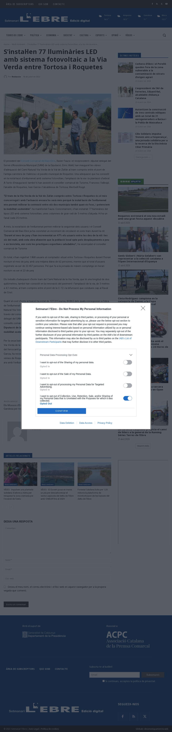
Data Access (85, 423)
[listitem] (86, 355)
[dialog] (86, 366)
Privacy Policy (105, 423)
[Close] (144, 309)
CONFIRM (61, 411)
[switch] (127, 362)
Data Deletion (67, 423)
